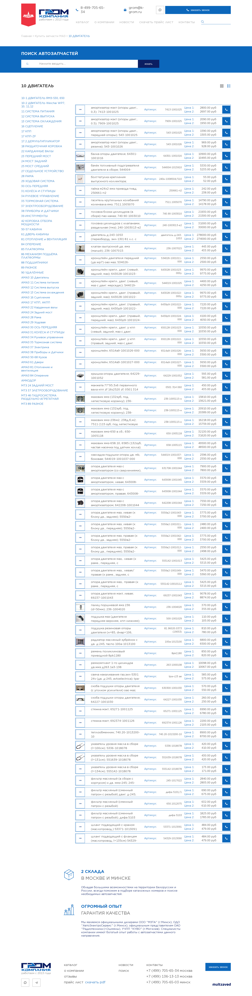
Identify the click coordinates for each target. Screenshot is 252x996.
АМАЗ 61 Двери (32, 362)
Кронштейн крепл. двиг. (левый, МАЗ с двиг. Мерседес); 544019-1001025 (115, 283)
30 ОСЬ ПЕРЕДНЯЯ (34, 186)
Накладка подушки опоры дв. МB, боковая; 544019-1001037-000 (115, 456)
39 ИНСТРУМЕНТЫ (34, 216)
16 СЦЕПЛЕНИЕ (32, 126)
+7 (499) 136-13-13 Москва (169, 976)
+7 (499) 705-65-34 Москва (169, 971)
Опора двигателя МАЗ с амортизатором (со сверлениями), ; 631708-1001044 (116, 468)
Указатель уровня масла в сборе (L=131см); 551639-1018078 (114, 757)
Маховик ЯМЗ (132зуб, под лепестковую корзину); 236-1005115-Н (111, 399)
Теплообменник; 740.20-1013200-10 (115, 734)
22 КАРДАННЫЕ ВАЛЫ (37, 151)
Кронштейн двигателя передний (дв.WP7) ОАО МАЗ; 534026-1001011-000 (115, 260)
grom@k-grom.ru (144, 10)
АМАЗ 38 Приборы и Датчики (42, 352)
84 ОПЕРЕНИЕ (31, 244)
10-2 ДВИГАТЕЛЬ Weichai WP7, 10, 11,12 (43, 105)
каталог (82, 22)
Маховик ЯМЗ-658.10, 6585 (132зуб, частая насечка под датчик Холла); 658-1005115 (116, 445)
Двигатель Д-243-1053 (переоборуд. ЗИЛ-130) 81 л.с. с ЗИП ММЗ (113, 237)
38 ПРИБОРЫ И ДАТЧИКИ (40, 211)
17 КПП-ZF (28, 136)
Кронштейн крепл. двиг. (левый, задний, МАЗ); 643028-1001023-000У (115, 271)
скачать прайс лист (156, 22)
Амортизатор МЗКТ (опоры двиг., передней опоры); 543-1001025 (114, 133)
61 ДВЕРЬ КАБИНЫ (35, 234)
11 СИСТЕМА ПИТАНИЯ (37, 111)
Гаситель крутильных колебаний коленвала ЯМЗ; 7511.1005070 (115, 202)
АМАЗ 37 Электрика (35, 347)
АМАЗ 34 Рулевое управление (42, 337)
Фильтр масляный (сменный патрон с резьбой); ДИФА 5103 (113, 815)
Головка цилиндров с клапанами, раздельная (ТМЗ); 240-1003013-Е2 (116, 225)
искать (149, 64)
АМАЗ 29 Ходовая (33, 322)
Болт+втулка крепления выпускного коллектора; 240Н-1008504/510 (109, 179)
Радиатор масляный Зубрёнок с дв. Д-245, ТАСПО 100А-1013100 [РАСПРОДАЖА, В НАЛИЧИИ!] (114, 642)
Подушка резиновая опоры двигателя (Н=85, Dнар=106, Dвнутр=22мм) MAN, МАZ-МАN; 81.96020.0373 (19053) (112, 630)
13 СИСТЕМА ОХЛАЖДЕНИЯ (41, 121)
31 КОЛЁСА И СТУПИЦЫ (38, 191)
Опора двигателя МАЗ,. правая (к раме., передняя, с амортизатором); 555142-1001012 (115, 584)
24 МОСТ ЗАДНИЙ (34, 161)
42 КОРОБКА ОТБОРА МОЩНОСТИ (36, 222)
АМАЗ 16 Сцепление (35, 297)
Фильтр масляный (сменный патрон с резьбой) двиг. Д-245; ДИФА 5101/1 (113, 792)
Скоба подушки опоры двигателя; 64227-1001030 (115, 699)
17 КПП (26, 131)
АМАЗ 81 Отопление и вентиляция (37, 369)
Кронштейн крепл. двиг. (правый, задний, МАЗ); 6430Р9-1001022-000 (116, 306)
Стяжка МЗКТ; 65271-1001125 (112, 709)
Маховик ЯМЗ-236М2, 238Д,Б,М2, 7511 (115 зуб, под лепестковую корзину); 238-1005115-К (114, 422)
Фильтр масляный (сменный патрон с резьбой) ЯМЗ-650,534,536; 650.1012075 (113, 804)
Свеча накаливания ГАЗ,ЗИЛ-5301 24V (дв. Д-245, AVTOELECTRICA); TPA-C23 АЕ (115, 676)
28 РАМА (27, 176)
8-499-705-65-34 (95, 10)
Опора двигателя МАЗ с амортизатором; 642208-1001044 (115, 503)
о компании (104, 22)
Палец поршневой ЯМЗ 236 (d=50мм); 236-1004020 (110, 607)
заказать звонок (218, 10)
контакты (187, 22)
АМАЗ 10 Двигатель (35, 277)
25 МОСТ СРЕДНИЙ (35, 166)
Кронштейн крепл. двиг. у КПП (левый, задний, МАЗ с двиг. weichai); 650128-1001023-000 (113, 329)
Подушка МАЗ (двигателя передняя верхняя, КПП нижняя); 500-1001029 (115, 618)
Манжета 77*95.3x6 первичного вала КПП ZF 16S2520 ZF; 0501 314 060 (114, 387)
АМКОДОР (28, 380)
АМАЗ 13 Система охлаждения (42, 292)
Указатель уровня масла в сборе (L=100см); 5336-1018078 (114, 746)
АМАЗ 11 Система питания (40, 282)
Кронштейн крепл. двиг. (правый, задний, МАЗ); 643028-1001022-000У (116, 295)
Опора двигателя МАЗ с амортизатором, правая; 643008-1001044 (115, 491)
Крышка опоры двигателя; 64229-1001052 (115, 376)
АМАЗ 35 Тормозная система (41, 342)
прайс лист (84, 982)
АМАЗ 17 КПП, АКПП (35, 302)
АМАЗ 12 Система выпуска (40, 287)
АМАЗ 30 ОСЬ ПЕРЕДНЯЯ (39, 327)
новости (126, 22)
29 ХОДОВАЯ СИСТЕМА (37, 181)
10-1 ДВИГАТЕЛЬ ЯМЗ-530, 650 (42, 98)
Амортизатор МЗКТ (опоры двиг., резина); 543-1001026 (114, 144)
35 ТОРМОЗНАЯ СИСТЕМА (39, 201)
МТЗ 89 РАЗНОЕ (32, 404)
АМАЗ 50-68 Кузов (34, 357)
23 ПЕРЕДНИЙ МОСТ (36, 156)
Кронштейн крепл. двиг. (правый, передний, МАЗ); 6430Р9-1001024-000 (116, 318)
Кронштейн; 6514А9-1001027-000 (115, 362)
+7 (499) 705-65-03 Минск (168, 982)
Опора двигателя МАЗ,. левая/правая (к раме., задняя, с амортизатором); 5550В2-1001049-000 (116, 572)
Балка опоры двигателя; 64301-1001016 (114, 156)
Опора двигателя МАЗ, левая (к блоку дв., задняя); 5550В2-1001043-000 (113, 514)
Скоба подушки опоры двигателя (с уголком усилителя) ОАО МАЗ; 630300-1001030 (115, 688)
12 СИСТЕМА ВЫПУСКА (37, 116)
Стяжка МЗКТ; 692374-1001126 (113, 721)
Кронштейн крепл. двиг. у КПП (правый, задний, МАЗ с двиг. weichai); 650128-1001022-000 (113, 341)
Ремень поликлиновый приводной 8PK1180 (108, 653)
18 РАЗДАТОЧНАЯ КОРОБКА (41, 146)
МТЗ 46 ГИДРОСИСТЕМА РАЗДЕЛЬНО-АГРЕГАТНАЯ (40, 397)
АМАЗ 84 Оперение (35, 375)
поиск (124, 971)
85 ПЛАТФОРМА (32, 249)
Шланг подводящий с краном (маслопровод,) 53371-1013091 (114, 827)
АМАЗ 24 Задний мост (36, 312)
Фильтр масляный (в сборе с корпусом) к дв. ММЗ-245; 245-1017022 (113, 780)
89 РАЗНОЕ (29, 267)
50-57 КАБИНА (31, 229)
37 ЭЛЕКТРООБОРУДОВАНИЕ (42, 206)
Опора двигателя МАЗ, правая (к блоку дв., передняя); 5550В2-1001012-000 (114, 549)
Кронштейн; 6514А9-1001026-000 (115, 350)
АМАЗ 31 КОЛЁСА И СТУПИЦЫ (42, 332)
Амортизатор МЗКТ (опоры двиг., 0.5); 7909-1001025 (114, 121)
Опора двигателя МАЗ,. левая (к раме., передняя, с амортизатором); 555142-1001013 (115, 561)
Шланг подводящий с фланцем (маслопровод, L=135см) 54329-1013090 (114, 838)
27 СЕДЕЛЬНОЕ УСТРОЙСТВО (42, 171)
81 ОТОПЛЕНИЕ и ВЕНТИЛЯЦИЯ (44, 239)
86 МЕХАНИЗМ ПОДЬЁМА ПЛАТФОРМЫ (39, 256)
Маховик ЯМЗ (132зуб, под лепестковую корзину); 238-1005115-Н (111, 410)
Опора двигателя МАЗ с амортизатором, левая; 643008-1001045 (114, 480)
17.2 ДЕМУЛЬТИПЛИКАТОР (40, 141)
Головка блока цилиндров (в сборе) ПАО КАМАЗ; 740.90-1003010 (116, 214)
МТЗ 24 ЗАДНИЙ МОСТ (37, 385)
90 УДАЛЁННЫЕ (32, 272)
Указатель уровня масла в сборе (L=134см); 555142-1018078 (114, 769)
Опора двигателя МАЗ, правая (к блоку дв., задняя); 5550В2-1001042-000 (114, 537)
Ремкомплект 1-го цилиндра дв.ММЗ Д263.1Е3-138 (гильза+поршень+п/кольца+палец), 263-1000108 (112, 665)
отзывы (70, 976)
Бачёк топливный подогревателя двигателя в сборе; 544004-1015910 (115, 167)
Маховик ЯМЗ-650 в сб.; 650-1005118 (111, 433)
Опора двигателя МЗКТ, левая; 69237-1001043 (112, 595)
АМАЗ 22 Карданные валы (39, 307)
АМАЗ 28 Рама (31, 317)
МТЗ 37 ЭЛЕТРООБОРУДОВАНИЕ (44, 390)
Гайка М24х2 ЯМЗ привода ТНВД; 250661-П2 (114, 190)
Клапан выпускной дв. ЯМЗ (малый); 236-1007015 (110, 248)
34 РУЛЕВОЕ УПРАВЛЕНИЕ (40, 196)
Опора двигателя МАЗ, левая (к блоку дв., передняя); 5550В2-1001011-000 (113, 526)
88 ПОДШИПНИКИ (34, 262)
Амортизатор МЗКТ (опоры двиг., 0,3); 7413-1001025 (114, 109)
